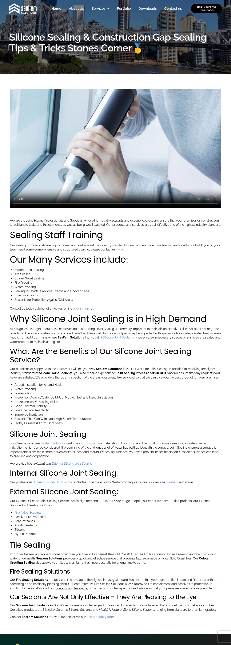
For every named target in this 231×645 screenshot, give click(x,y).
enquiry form (82, 308)
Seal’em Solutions (53, 443)
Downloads (147, 8)
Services (99, 8)
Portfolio (124, 8)
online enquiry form (100, 617)
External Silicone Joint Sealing (71, 463)
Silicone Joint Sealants (119, 337)
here (119, 249)
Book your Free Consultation (206, 8)
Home (56, 8)
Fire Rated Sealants (27, 512)
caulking (172, 482)
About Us (76, 8)
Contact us (173, 8)
